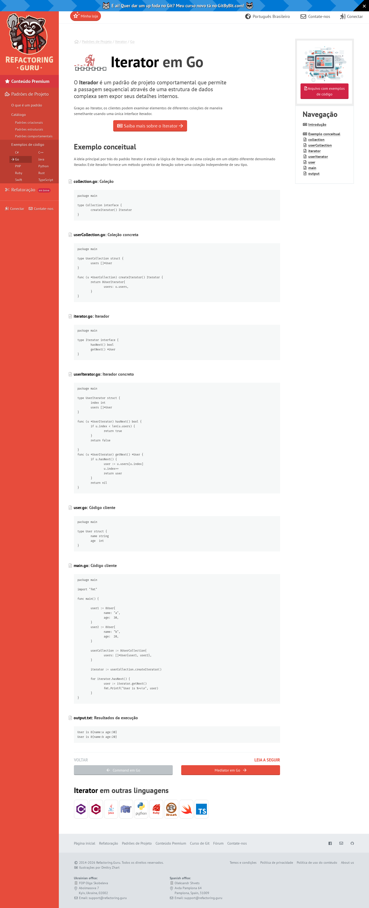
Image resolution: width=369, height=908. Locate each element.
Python (43, 166)
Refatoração (28, 190)
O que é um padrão (26, 105)
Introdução (317, 124)
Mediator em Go (230, 770)
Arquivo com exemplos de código (324, 91)
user (311, 162)
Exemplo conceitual (324, 133)
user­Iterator (318, 156)
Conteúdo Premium (27, 81)
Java (41, 159)
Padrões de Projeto (97, 41)
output (314, 173)
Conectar (14, 208)
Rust (41, 173)
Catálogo (18, 114)
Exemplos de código (27, 144)
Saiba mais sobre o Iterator (150, 126)
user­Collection (320, 145)
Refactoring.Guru (108, 862)
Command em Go (123, 770)
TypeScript (45, 180)
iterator (314, 150)
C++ (41, 152)
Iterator (121, 41)
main (312, 167)
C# (17, 152)
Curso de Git (199, 843)
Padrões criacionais (29, 122)
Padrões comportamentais (33, 136)
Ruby (18, 173)
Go (132, 41)
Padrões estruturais (29, 129)
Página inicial (84, 843)
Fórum (218, 843)
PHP (18, 166)
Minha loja (85, 15)
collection (316, 139)
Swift (18, 180)
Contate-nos (40, 208)
